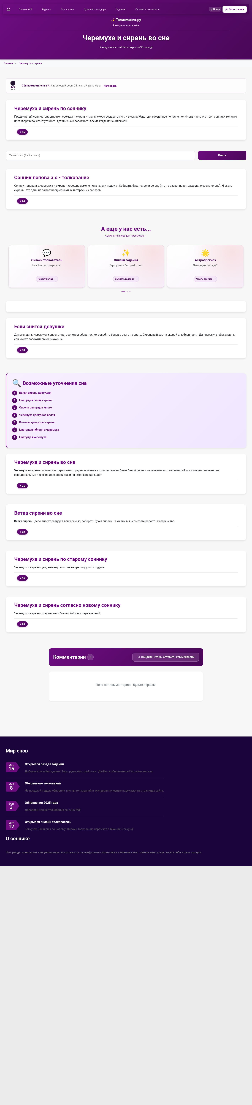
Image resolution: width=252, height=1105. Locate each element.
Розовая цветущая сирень (37, 423)
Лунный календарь (96, 9)
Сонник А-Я (26, 9)
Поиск (222, 155)
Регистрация (233, 9)
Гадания (121, 9)
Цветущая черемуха (32, 437)
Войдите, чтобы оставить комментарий (165, 657)
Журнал (47, 9)
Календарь (110, 86)
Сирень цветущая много (35, 408)
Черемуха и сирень (31, 63)
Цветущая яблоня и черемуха (39, 430)
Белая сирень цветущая (35, 393)
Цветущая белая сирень (35, 400)
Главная (8, 63)
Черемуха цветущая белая (37, 415)
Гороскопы (68, 9)
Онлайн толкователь (148, 9)
